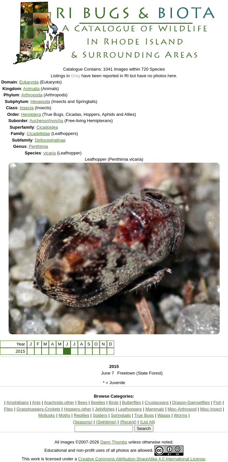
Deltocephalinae (50, 140)
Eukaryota (29, 82)
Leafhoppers (130, 409)
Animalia (31, 88)
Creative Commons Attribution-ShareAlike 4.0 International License (141, 458)
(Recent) (128, 421)
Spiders (100, 415)
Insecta (27, 107)
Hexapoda (40, 101)
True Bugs (144, 415)
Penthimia (38, 146)
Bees (82, 402)
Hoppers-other (77, 409)
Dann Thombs (113, 442)
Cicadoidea (47, 127)
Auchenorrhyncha (46, 120)
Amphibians (17, 402)
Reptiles (81, 415)
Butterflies (131, 402)
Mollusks (46, 415)
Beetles (98, 402)
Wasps (163, 415)
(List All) (147, 421)
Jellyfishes (104, 409)
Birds (114, 402)
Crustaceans (157, 402)
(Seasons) (82, 421)
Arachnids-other (59, 402)
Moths (64, 415)
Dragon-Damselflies (191, 402)
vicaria (49, 152)
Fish (217, 402)
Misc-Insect (211, 409)
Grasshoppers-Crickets (38, 409)
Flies (8, 409)
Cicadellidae (38, 133)
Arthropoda (31, 94)
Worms (180, 415)
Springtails (121, 415)
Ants (36, 402)
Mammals (155, 409)
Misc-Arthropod (182, 409)
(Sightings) (106, 421)
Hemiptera (31, 114)
